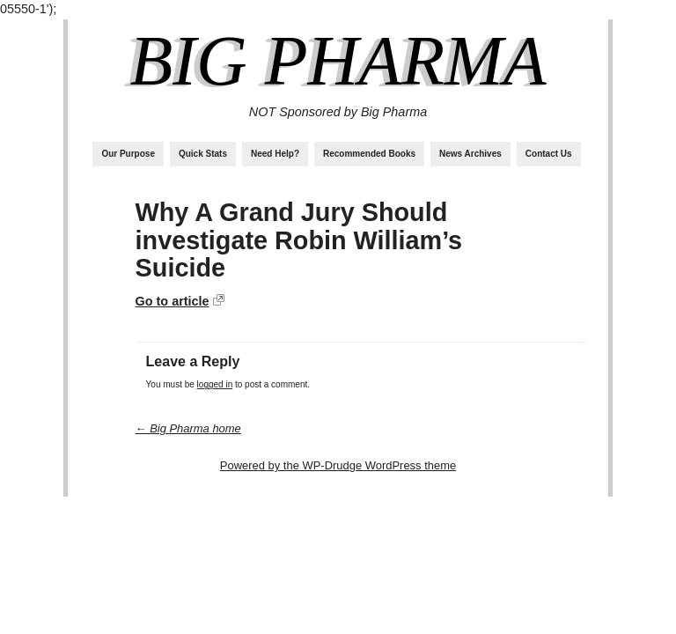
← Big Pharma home (188, 428)
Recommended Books (369, 153)
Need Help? (275, 153)
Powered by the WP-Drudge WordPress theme (338, 465)
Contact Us (548, 153)
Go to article (172, 301)
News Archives (470, 153)
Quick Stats (203, 153)
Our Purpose (128, 153)
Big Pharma (337, 61)
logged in (215, 384)
